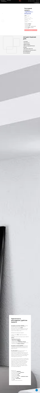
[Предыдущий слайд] (2, 13)
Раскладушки (3, 0)
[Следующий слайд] (21, 13)
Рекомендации (29, 0)
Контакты (37, 1)
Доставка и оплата (36, 0)
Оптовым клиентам (4, 1)
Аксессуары (8, 0)
